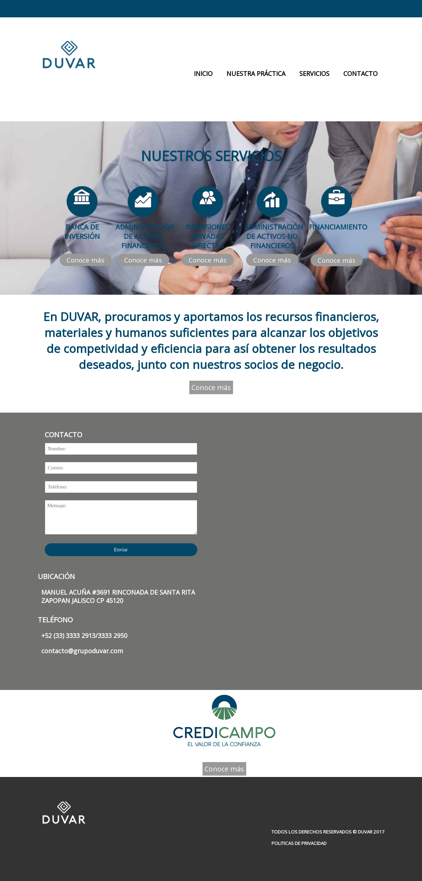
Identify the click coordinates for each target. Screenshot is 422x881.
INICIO (203, 73)
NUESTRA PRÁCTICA (255, 73)
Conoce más (85, 260)
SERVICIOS (314, 73)
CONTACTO (360, 73)
